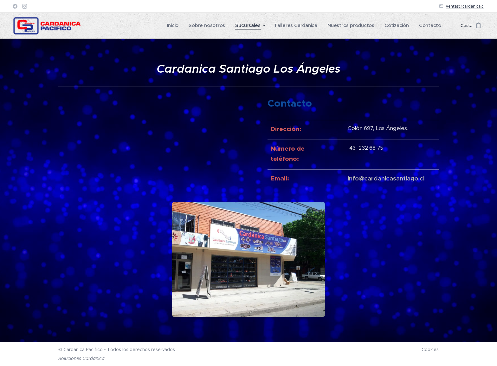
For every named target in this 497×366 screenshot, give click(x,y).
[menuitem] (198, 26)
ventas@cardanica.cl (465, 6)
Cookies (430, 349)
